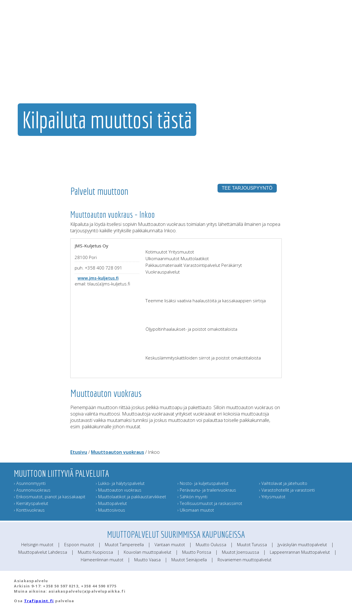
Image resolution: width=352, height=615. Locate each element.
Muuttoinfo (328, 68)
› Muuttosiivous (110, 510)
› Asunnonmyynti (30, 483)
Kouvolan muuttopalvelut (147, 552)
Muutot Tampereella (124, 544)
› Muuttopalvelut (111, 503)
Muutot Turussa (252, 544)
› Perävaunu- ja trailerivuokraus (206, 490)
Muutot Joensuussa (240, 552)
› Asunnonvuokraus (32, 490)
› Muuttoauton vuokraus (118, 490)
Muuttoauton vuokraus (117, 452)
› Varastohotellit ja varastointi (287, 490)
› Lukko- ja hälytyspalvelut (120, 483)
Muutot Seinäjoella (189, 559)
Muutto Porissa (196, 552)
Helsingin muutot (37, 544)
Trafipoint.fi (39, 600)
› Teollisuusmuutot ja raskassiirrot (209, 503)
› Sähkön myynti (192, 496)
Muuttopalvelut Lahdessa (42, 552)
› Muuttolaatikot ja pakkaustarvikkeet (131, 496)
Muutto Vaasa (147, 559)
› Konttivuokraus (29, 510)
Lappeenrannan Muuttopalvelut (300, 552)
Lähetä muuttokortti (295, 68)
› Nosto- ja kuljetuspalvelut (203, 483)
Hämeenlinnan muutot (102, 559)
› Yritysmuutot (272, 496)
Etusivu (78, 452)
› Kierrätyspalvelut (31, 503)
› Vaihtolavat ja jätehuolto (283, 483)
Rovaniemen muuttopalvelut (245, 559)
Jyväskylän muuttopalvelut (302, 544)
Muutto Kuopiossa (95, 552)
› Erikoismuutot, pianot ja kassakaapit (49, 496)
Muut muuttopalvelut (215, 68)
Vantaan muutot (170, 544)
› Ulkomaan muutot (195, 510)
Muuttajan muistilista (256, 68)
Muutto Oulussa (211, 544)
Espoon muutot (79, 544)
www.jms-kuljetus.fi (98, 278)
